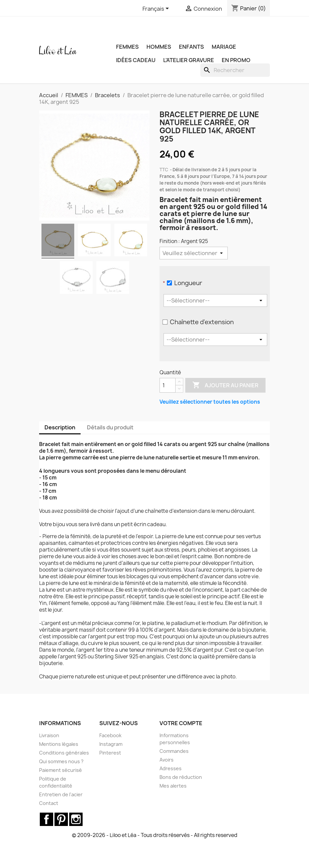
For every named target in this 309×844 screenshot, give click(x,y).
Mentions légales (58, 744)
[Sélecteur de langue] (156, 9)
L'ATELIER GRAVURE (188, 60)
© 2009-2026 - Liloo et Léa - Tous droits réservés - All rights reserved (154, 835)
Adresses (171, 768)
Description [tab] (59, 427)
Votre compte (181, 723)
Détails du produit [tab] (110, 427)
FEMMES (127, 46)
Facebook (110, 735)
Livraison (49, 735)
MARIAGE (224, 46)
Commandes (174, 751)
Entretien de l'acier (61, 794)
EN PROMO (236, 60)
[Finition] (194, 253)
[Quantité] (168, 385)
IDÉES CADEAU (136, 60)
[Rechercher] (235, 70)
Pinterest (110, 753)
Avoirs (167, 760)
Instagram (110, 744)
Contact (48, 803)
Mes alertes (173, 786)
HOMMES (158, 46)
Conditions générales (64, 753)
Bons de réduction (181, 777)
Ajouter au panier (225, 385)
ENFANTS (191, 46)
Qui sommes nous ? (61, 761)
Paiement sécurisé (60, 770)
